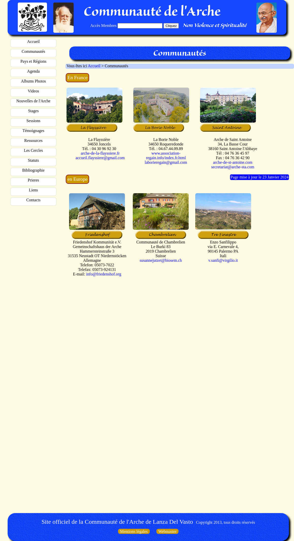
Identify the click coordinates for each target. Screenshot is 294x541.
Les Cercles (33, 150)
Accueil (33, 41)
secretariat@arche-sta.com (232, 167)
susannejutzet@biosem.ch (161, 260)
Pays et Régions (33, 61)
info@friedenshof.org (103, 274)
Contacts (33, 200)
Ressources (33, 140)
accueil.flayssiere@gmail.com (100, 158)
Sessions (33, 121)
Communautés (33, 51)
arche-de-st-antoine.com (232, 162)
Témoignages (33, 130)
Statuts (33, 160)
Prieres (33, 180)
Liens (33, 190)
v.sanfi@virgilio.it (223, 260)
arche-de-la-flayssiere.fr (100, 153)
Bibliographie (33, 170)
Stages (33, 111)
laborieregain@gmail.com (166, 162)
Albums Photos (33, 81)
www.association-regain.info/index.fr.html (166, 155)
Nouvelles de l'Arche (33, 101)
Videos (33, 91)
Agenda (33, 71)
